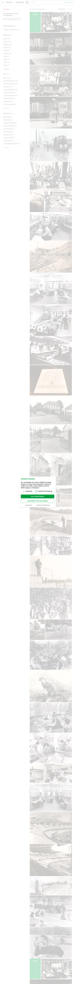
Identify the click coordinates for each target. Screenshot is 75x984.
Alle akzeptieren (37, 496)
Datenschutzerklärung (43, 505)
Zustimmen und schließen (37, 501)
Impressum (28, 505)
